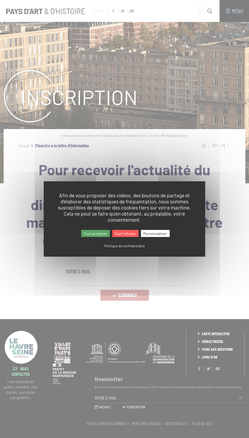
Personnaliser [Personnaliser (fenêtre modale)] (155, 233)
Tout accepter (95, 233)
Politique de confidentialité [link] (124, 246)
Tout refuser (125, 233)
